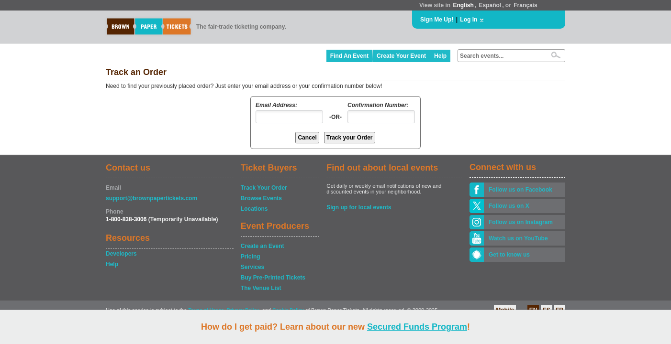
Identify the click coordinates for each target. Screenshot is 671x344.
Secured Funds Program (417, 327)
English (463, 5)
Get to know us (509, 254)
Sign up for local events (358, 207)
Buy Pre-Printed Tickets (273, 277)
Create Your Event (401, 56)
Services (252, 267)
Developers (121, 253)
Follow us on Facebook (520, 189)
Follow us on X (509, 206)
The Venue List (261, 288)
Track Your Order (264, 187)
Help (440, 56)
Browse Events (261, 198)
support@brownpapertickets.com (151, 198)
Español (490, 5)
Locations (254, 208)
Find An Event (349, 56)
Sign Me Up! (436, 19)
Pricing (250, 256)
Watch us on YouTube (518, 238)
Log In (468, 19)
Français (525, 5)
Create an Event (262, 246)
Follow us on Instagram (521, 222)
